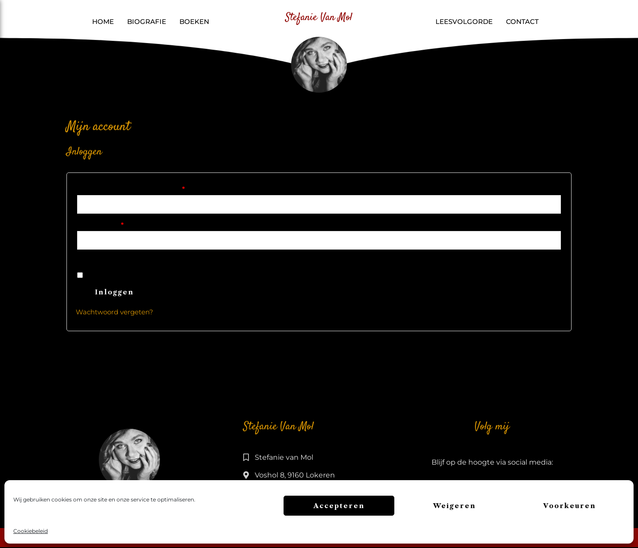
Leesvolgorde (464, 21)
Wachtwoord (114, 224)
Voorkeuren (569, 505)
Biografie (146, 21)
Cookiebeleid (30, 531)
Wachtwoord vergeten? (114, 313)
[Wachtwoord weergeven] (95, 259)
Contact (522, 21)
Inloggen (114, 293)
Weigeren (454, 505)
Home (103, 21)
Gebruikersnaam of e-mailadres (145, 187)
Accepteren (339, 505)
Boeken (194, 21)
